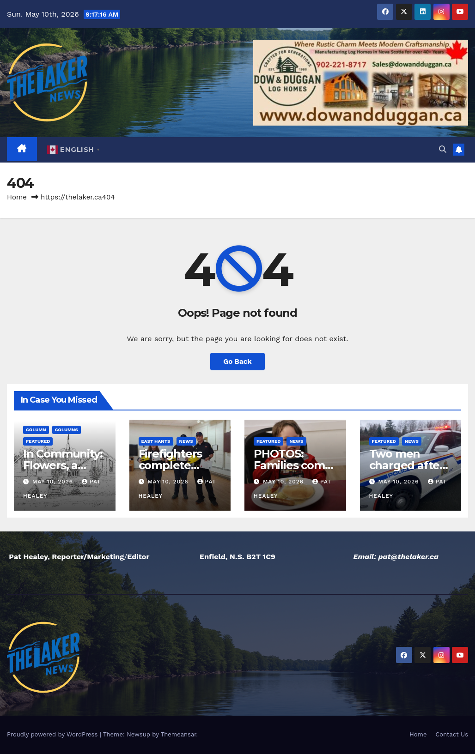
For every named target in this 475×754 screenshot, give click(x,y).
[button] (442, 149)
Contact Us (451, 734)
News (186, 441)
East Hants (156, 441)
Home (17, 197)
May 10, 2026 (53, 481)
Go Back (237, 361)
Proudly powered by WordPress (53, 734)
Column (36, 429)
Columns (66, 429)
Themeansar (178, 734)
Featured (38, 441)
